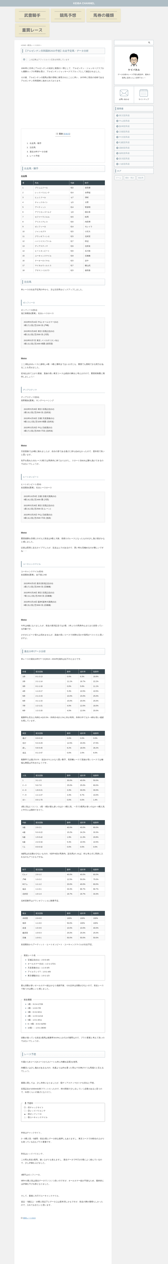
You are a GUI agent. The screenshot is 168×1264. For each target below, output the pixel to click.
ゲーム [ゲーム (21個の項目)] (118, 163)
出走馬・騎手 (35, 128)
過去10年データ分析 (39, 136)
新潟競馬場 (123, 143)
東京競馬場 (123, 100)
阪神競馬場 (123, 111)
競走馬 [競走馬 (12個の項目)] (140, 163)
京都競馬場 (123, 117)
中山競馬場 (123, 106)
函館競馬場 (123, 133)
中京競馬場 (123, 122)
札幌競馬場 (123, 127)
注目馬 (33, 132)
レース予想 (35, 141)
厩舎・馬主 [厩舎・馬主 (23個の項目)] (129, 163)
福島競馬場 (123, 138)
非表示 (67, 119)
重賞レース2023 (29, 1203)
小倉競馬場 (123, 149)
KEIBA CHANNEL (84, 3)
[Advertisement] (63, 94)
